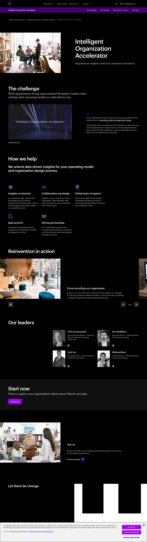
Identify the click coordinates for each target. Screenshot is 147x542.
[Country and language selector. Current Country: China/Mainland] (128, 3)
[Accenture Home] (14, 3)
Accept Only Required (131, 532)
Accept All (131, 527)
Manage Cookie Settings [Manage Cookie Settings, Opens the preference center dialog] (132, 537)
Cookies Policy (33, 531)
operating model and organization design (116, 120)
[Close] (143, 525)
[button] (15, 401)
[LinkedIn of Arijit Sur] (68, 366)
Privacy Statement (47, 531)
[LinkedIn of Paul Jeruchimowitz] (68, 345)
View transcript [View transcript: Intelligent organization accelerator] (14, 142)
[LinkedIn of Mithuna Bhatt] (113, 366)
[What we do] (49, 3)
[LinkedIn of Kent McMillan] (113, 345)
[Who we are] (75, 3)
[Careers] (87, 3)
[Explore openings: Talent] (75, 459)
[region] (73, 532)
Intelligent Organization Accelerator (22, 10)
